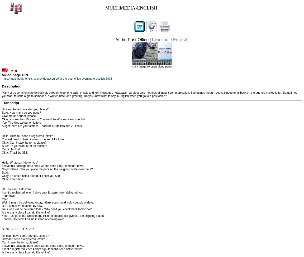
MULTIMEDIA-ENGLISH (131, 7)
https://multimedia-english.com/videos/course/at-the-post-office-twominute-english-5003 (57, 78)
